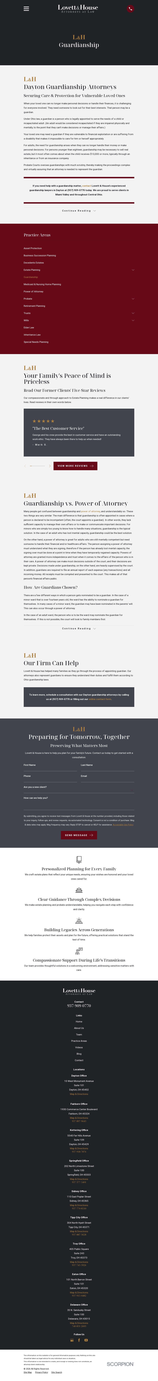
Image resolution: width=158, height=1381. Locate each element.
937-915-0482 (79, 1298)
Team (79, 1035)
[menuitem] (79, 248)
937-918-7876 (79, 1153)
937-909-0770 (79, 1006)
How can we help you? (36, 799)
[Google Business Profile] (72, 1342)
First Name (30, 766)
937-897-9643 (79, 1122)
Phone (27, 777)
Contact (79, 1061)
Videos (79, 1048)
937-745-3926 (79, 1267)
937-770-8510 (79, 1210)
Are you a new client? (35, 788)
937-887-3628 (79, 1236)
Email (84, 777)
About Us (79, 1028)
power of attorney (90, 511)
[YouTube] (86, 1342)
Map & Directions (79, 1094)
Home (79, 1022)
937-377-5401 (79, 1183)
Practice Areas (79, 1041)
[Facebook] (79, 1342)
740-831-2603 (79, 1328)
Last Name (87, 766)
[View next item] (51, 466)
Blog (79, 1054)
